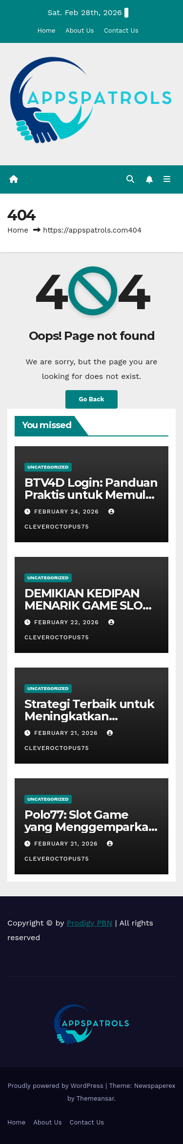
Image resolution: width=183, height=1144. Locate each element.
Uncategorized (48, 467)
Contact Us (121, 30)
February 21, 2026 (67, 733)
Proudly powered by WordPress (56, 1085)
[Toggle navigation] (167, 179)
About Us (79, 30)
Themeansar (95, 1098)
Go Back (91, 399)
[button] (130, 179)
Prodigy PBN (90, 922)
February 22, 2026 (68, 622)
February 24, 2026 (68, 511)
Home (46, 30)
